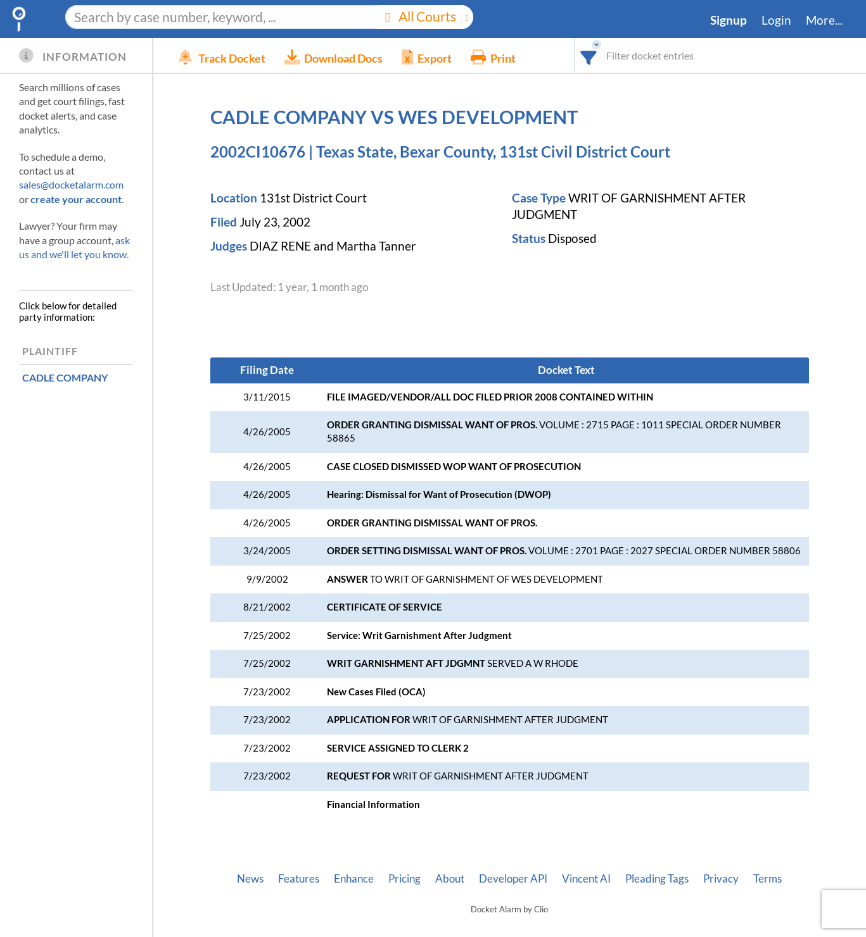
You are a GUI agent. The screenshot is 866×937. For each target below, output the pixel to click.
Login (776, 20)
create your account (76, 199)
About (449, 878)
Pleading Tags (657, 878)
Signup (728, 20)
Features (298, 878)
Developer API (513, 878)
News (250, 878)
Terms (767, 878)
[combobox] (589, 55)
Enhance (354, 878)
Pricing (404, 878)
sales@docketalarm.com (71, 184)
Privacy (721, 878)
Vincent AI (586, 878)
